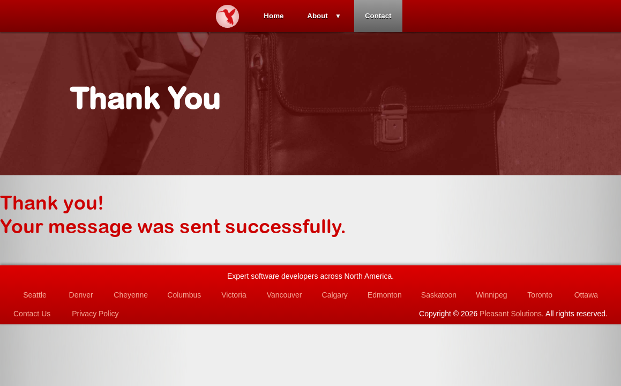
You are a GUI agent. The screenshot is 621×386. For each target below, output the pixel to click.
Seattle (35, 295)
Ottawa (586, 295)
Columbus (184, 295)
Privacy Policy (95, 313)
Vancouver (284, 295)
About (317, 16)
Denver (81, 295)
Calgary (335, 295)
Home (273, 16)
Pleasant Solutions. (512, 313)
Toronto (539, 295)
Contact (378, 16)
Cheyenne (131, 295)
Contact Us (31, 313)
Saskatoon (439, 295)
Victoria (233, 295)
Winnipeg (491, 295)
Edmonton (385, 295)
